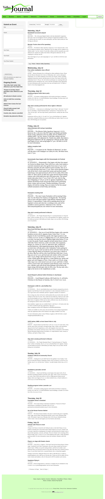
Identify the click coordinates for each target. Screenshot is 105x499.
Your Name (6, 50)
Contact (49, 480)
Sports (19, 16)
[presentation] (14, 68)
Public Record (43, 16)
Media (69, 16)
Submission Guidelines (8, 78)
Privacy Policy (56, 488)
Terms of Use (63, 488)
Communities (60, 16)
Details (5, 32)
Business (11, 16)
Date (5, 27)
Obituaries (34, 16)
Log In (84, 16)
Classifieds (76, 16)
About (44, 480)
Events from (33, 24)
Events (52, 16)
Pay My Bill (59, 480)
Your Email (6, 55)
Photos (65, 479)
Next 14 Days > (44, 469)
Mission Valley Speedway (43, 63)
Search (100, 16)
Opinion (26, 16)
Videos (70, 479)
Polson (33, 63)
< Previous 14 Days (33, 469)
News (4, 16)
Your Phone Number (8, 61)
